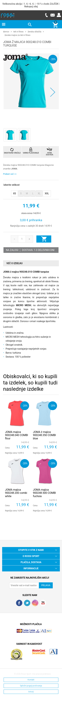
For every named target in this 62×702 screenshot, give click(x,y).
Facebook (19, 603)
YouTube (43, 603)
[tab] (31, 263)
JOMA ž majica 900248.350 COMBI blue (44, 435)
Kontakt (31, 679)
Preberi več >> (10, 174)
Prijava (59, 15)
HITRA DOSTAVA (49, 153)
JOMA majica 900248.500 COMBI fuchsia (44, 492)
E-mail (52, 15)
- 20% (53, 59)
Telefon (46, 15)
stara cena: (27, 213)
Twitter (27, 603)
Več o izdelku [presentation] (14, 263)
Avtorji (31, 691)
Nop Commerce (40, 632)
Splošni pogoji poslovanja (31, 685)
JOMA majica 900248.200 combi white (16, 492)
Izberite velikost (11, 184)
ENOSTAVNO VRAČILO (12, 153)
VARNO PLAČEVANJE (31, 153)
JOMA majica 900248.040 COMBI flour (16, 435)
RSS (35, 603)
